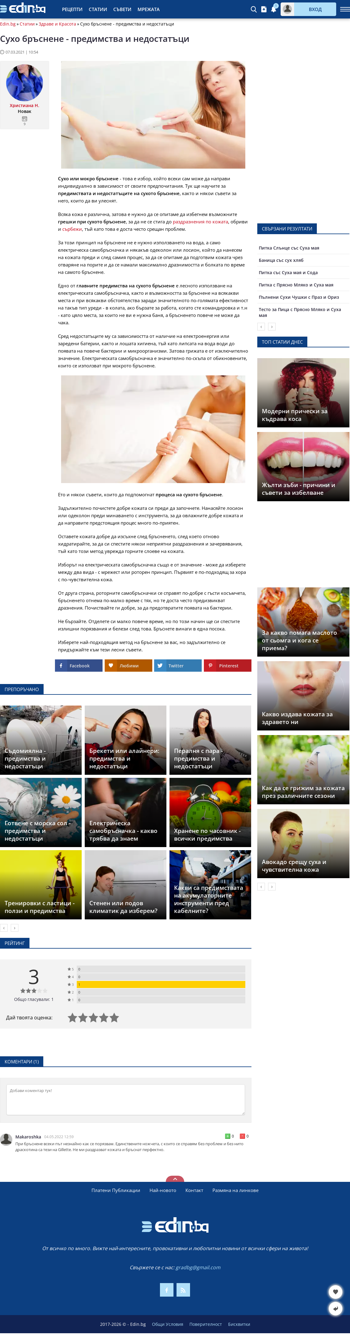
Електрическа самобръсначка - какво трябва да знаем (123, 830)
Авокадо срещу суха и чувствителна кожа (294, 866)
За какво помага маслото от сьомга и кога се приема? (299, 640)
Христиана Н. (24, 105)
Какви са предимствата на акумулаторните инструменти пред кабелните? (208, 899)
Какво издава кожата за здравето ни (297, 718)
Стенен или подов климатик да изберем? (123, 907)
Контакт (194, 1190)
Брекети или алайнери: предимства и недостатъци (124, 758)
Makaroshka (28, 1137)
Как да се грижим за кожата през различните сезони (303, 792)
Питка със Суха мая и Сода (288, 272)
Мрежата (149, 9)
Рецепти (72, 9)
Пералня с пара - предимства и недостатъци (198, 758)
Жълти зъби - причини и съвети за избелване (298, 489)
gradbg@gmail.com (198, 1267)
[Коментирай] (125, 1099)
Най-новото (163, 1190)
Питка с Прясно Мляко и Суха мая (296, 285)
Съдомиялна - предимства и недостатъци (25, 758)
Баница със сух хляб (281, 260)
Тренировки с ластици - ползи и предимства (40, 907)
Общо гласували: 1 (34, 999)
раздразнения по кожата (200, 221)
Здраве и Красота (57, 24)
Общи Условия (167, 1324)
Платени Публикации (115, 1190)
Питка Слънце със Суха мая (289, 248)
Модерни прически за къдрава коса (295, 415)
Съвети (122, 9)
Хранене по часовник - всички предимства (207, 834)
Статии (98, 9)
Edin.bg (8, 24)
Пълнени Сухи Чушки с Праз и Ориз (299, 297)
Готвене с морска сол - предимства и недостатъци (38, 830)
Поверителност (205, 1324)
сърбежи (72, 229)
